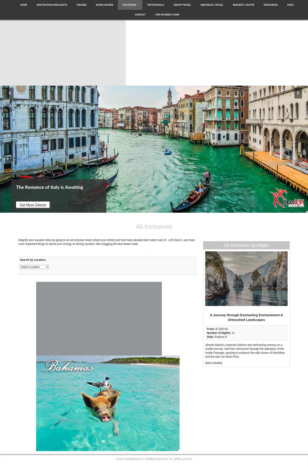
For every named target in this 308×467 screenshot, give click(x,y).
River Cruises (104, 5)
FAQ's (290, 5)
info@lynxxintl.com (156, 459)
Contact (140, 14)
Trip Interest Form (167, 14)
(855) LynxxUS (183, 459)
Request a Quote (243, 5)
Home (23, 5)
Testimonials (155, 5)
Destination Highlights (52, 5)
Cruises (82, 5)
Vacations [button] (129, 5)
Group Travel (182, 5)
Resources (271, 5)
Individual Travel (212, 5)
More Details (214, 362)
